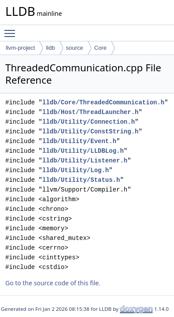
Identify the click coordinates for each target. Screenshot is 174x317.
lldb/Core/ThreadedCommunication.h (103, 102)
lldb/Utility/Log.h (75, 170)
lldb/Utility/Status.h (81, 180)
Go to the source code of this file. (52, 283)
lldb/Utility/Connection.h (88, 122)
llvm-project (20, 47)
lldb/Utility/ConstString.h (90, 131)
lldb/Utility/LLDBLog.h (83, 151)
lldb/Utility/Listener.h (84, 160)
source (74, 47)
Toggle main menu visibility (11, 29)
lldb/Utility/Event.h (79, 141)
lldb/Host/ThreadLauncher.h (90, 112)
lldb (50, 47)
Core (100, 47)
